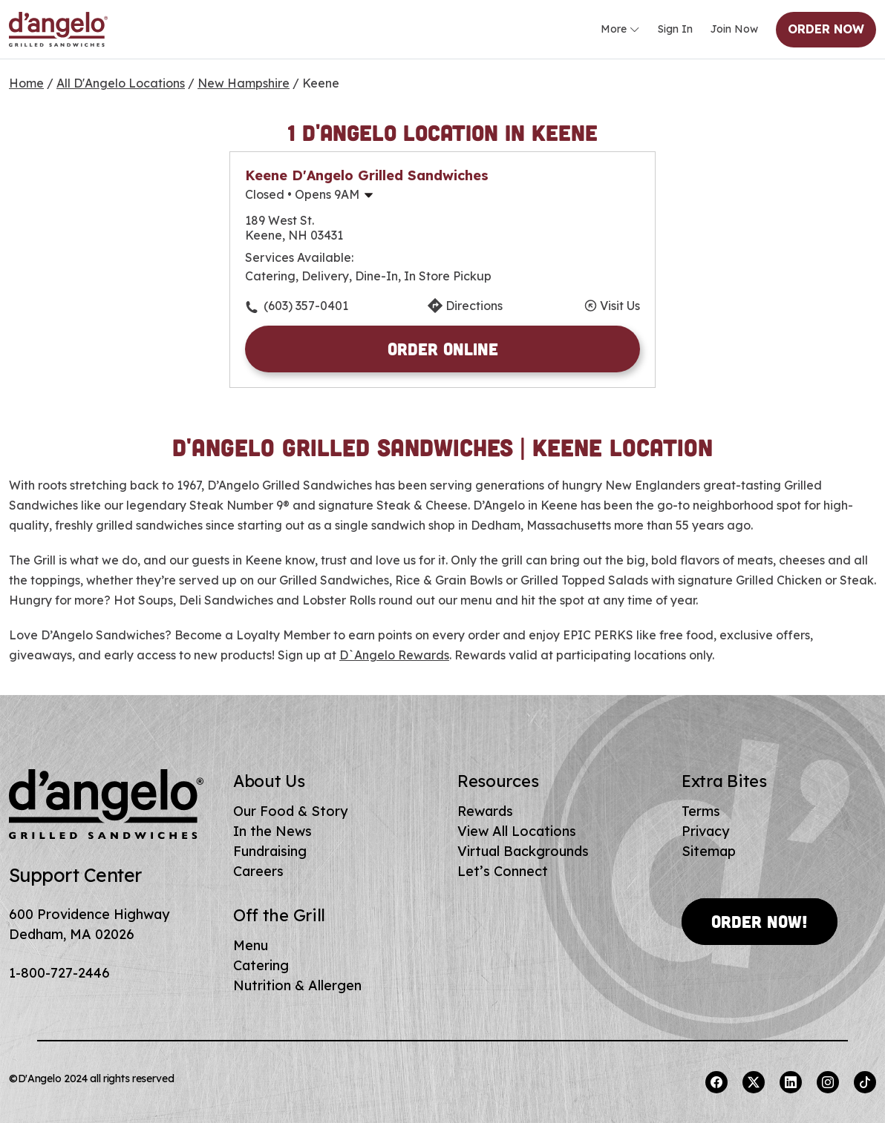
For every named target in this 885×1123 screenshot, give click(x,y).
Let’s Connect (502, 871)
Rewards (485, 811)
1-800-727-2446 (59, 972)
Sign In (675, 29)
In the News (272, 831)
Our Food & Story (290, 811)
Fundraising (270, 851)
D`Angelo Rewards (394, 655)
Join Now (734, 29)
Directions (474, 305)
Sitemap (709, 851)
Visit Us (620, 305)
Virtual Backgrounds (523, 851)
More (620, 30)
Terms (701, 811)
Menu (250, 945)
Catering (261, 965)
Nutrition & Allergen (297, 985)
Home (26, 83)
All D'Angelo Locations (120, 83)
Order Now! (759, 921)
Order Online (443, 348)
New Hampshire (243, 83)
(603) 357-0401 (306, 305)
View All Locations (516, 831)
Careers (258, 871)
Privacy (705, 831)
